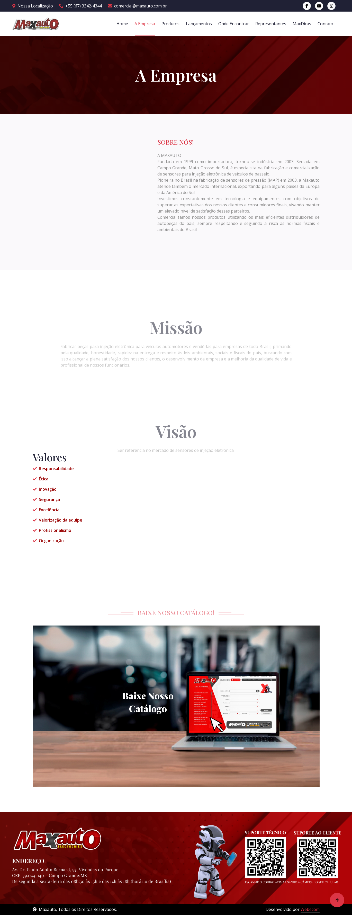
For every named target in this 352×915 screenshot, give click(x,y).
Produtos (170, 24)
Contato (325, 24)
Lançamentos (199, 24)
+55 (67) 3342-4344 (80, 6)
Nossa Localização (32, 6)
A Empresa (144, 24)
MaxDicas (302, 24)
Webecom (310, 909)
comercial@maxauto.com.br (137, 6)
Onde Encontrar (233, 24)
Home (122, 24)
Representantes (270, 24)
